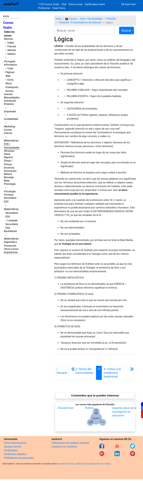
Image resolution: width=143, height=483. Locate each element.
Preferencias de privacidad (18, 457)
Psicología (9, 183)
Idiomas (8, 38)
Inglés (10, 42)
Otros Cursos (11, 249)
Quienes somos (12, 446)
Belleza (8, 174)
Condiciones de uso (66, 464)
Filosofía (111, 18)
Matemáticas (11, 140)
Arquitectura (10, 252)
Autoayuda (10, 100)
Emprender (10, 111)
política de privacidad (84, 464)
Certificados (10, 450)
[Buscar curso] (84, 30)
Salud (7, 154)
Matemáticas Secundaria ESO (11, 213)
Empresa (9, 103)
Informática (10, 64)
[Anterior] (82, 373)
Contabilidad (11, 119)
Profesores (44, 8)
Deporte (8, 157)
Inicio (6, 16)
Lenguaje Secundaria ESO (11, 224)
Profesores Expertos (15, 454)
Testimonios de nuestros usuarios (70, 442)
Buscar (126, 30)
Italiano (11, 53)
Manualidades (12, 97)
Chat (64, 4)
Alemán (11, 50)
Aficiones (9, 150)
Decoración (10, 170)
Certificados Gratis (94, 4)
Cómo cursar (75, 4)
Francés (11, 46)
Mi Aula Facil (128, 4)
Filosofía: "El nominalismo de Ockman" (80, 22)
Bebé (7, 180)
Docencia (9, 167)
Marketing (9, 126)
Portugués (9, 61)
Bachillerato (10, 231)
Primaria (8, 194)
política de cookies (103, 464)
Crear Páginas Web (9, 72)
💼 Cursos (71, 18)
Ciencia (8, 133)
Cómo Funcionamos (15, 442)
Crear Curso (58, 8)
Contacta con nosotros (64, 446)
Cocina (8, 129)
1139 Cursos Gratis (49, 4)
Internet (8, 94)
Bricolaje (9, 177)
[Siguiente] (119, 373)
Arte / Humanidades (91, 18)
